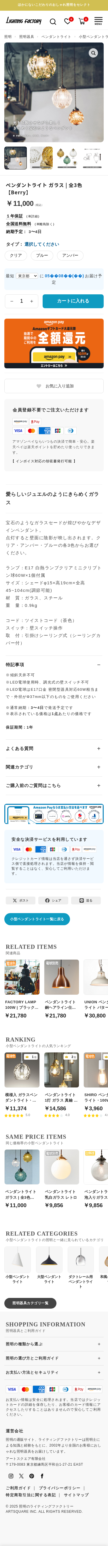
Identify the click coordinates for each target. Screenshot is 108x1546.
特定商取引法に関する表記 (31, 1495)
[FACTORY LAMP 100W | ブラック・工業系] (22, 985)
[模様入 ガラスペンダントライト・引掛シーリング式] (22, 1078)
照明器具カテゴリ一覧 (30, 1303)
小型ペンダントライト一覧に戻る (37, 919)
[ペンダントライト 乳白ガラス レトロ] (61, 1175)
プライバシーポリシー (60, 1488)
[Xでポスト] (21, 900)
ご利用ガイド (18, 1488)
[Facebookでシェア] (53, 900)
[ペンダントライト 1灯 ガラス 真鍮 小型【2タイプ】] (61, 1078)
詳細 (34, 216)
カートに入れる (73, 300)
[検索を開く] (53, 21)
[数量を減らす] (11, 301)
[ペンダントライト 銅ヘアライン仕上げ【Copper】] (61, 985)
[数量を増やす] (31, 301)
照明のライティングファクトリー (46, 1506)
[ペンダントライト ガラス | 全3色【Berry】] (22, 1175)
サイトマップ (76, 1495)
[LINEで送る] (86, 900)
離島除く (46, 224)
